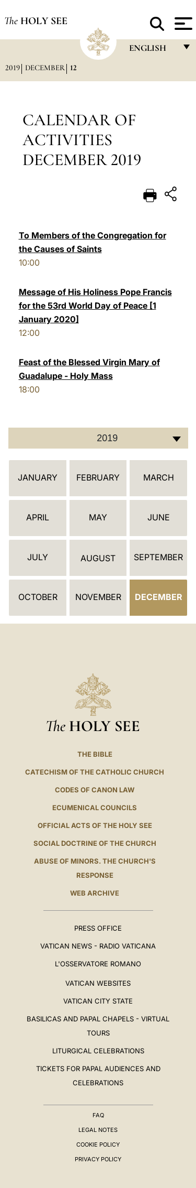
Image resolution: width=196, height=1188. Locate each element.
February (98, 477)
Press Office (98, 928)
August (98, 558)
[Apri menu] (182, 23)
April (37, 517)
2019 (12, 67)
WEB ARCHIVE (94, 893)
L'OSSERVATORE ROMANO (98, 964)
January (37, 477)
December (45, 67)
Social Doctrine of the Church (94, 843)
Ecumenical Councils (94, 807)
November (98, 597)
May (98, 517)
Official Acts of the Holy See (95, 825)
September (158, 557)
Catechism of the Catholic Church (94, 772)
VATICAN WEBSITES (98, 983)
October (37, 597)
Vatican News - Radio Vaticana (98, 946)
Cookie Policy (98, 1144)
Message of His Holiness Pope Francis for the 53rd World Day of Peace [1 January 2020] (95, 305)
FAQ (98, 1115)
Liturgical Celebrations (98, 1051)
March (158, 477)
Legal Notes (98, 1129)
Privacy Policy (98, 1159)
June (158, 517)
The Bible (94, 754)
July (37, 557)
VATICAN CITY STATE (98, 1001)
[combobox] (98, 438)
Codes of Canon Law (94, 790)
